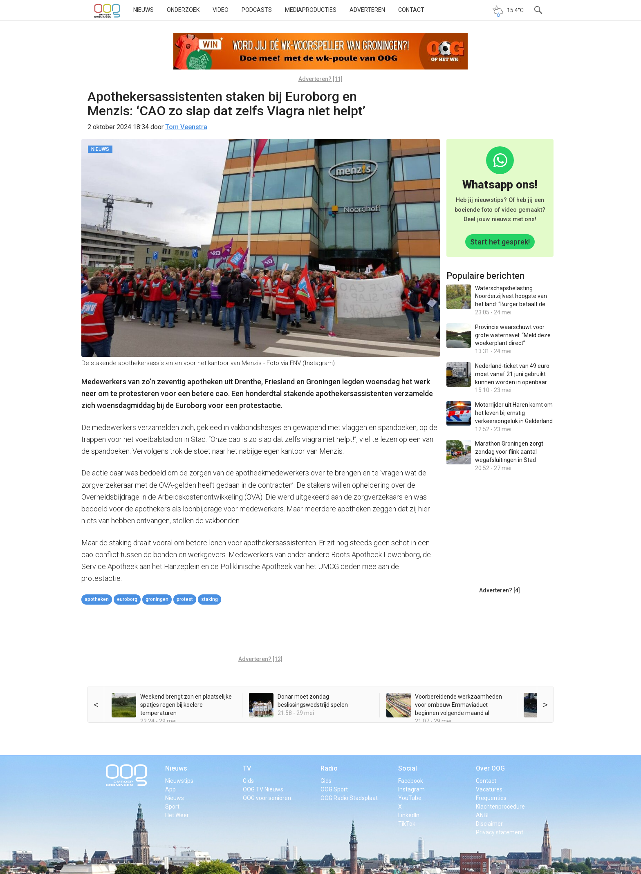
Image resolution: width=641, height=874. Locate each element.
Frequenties (491, 798)
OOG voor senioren (267, 798)
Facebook (410, 781)
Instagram (411, 789)
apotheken (97, 599)
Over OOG (490, 768)
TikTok (406, 823)
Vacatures (489, 789)
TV (247, 768)
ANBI (482, 815)
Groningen (157, 599)
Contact (411, 10)
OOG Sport (334, 789)
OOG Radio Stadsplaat (349, 798)
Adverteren (367, 10)
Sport (172, 806)
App (170, 789)
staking (209, 599)
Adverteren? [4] (499, 590)
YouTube (409, 798)
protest (185, 599)
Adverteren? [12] (260, 659)
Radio (329, 768)
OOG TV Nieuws (263, 789)
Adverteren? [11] (320, 79)
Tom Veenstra (186, 127)
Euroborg (127, 599)
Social (407, 768)
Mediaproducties (310, 10)
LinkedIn (408, 815)
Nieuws (143, 10)
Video (221, 10)
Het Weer (177, 815)
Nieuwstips (179, 781)
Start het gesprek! (500, 242)
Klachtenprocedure (500, 806)
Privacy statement (499, 832)
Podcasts (257, 10)
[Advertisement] (260, 631)
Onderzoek (183, 10)
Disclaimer (489, 823)
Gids (248, 781)
